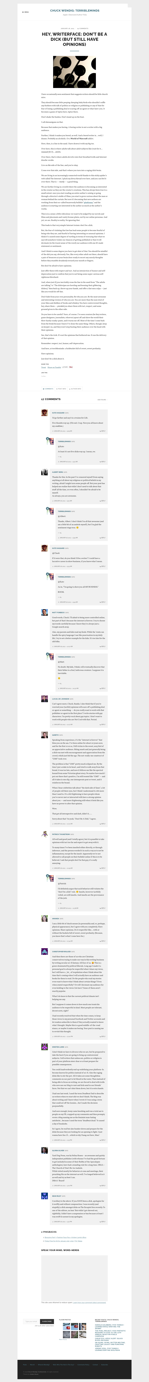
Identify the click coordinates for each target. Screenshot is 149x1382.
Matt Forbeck (58, 613)
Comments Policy (83, 1368)
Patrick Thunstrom (61, 835)
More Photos (63, 1342)
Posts (25, 1368)
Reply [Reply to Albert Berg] (103, 501)
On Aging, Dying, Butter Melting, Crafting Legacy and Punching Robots (110, 1347)
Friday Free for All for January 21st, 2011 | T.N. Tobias (65, 1241)
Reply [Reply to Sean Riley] (103, 1222)
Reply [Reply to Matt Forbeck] (103, 647)
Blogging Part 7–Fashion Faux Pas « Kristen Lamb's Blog (67, 1238)
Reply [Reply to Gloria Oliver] (103, 1186)
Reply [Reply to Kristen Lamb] (103, 1140)
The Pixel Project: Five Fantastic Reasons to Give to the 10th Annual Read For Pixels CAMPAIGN (110, 1336)
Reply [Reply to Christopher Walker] (103, 1037)
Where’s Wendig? (44, 1368)
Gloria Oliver (58, 1151)
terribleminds (64, 442)
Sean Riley (57, 1196)
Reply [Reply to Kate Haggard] (103, 431)
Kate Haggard (58, 413)
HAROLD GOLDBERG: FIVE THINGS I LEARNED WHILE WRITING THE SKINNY (109, 1329)
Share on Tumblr (55, 367)
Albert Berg (58, 473)
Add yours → (103, 400)
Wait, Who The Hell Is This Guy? (63, 1368)
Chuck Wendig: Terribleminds (75, 10)
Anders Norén (34, 1377)
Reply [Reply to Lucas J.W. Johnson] (103, 725)
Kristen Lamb (58, 1047)
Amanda (55, 919)
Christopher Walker (62, 952)
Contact (95, 1368)
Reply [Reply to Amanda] (103, 941)
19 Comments (83, 29)
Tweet (43, 367)
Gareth (55, 735)
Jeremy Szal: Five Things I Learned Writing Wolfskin (107, 1352)
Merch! (32, 1368)
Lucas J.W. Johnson (61, 699)
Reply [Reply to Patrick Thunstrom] (103, 868)
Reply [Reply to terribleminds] (103, 462)
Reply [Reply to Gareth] (103, 824)
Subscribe (47, 1324)
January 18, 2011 (67, 29)
